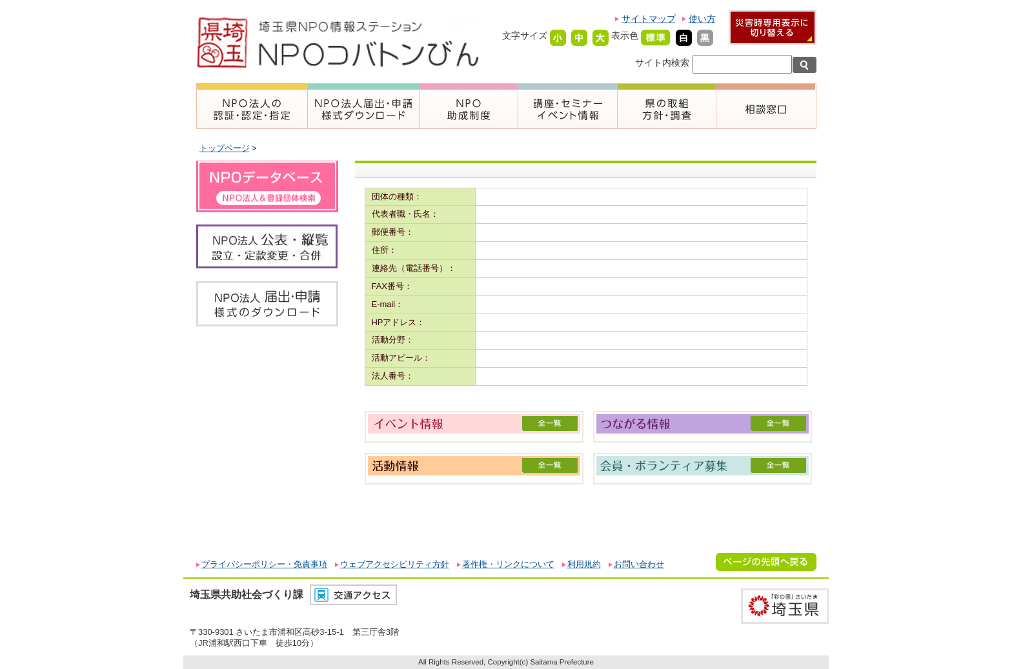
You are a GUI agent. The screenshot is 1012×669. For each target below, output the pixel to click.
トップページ (224, 148)
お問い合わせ (639, 564)
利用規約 (584, 564)
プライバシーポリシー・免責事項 (264, 564)
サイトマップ (649, 19)
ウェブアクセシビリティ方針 (394, 564)
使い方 (702, 19)
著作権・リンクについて (508, 564)
